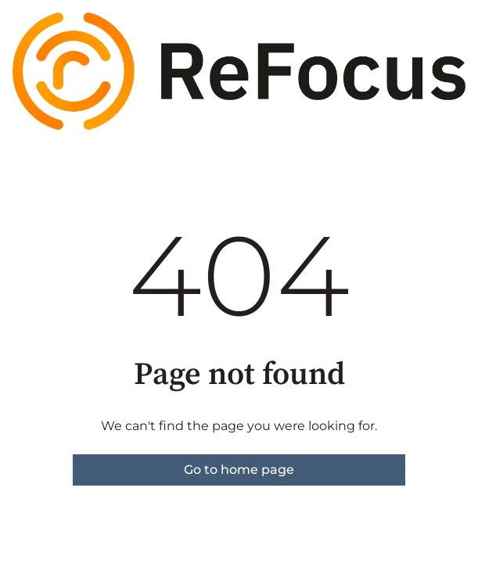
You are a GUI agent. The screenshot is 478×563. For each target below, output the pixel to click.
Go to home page (239, 469)
